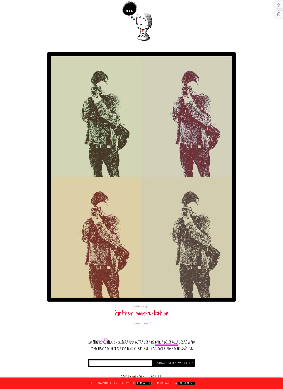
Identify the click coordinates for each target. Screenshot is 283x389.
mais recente (186, 383)
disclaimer (143, 383)
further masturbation (142, 313)
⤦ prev (137, 323)
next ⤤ (147, 323)
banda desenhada (166, 342)
